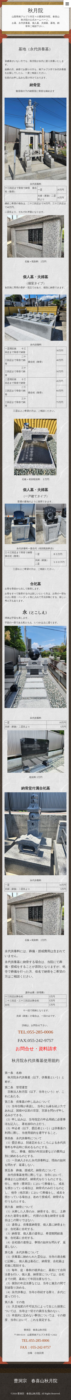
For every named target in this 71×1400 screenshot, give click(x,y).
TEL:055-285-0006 (35, 1031)
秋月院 (35, 10)
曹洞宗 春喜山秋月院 (35, 1381)
